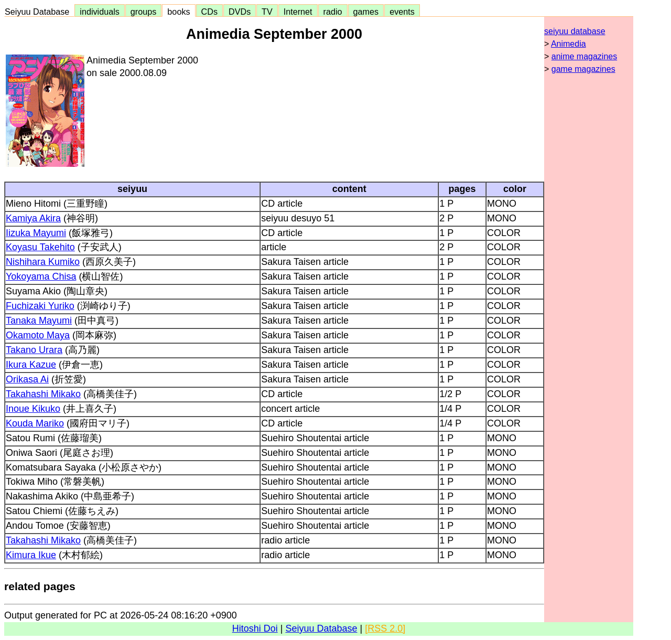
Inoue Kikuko (33, 408)
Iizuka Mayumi (36, 233)
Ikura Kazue (31, 364)
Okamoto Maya (38, 335)
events (402, 11)
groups (143, 11)
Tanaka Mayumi (39, 320)
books (178, 11)
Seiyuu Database (39, 11)
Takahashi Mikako (43, 394)
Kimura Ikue (31, 555)
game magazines (583, 69)
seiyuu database (574, 31)
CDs (209, 11)
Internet (298, 11)
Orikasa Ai (27, 379)
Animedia (568, 43)
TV (267, 11)
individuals (99, 11)
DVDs (239, 11)
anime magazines (584, 56)
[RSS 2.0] (385, 628)
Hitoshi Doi (255, 628)
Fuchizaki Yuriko (40, 306)
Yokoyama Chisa (41, 276)
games (366, 11)
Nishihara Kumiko (43, 262)
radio (333, 11)
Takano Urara (34, 350)
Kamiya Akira (33, 218)
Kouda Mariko (35, 423)
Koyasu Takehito (40, 247)
